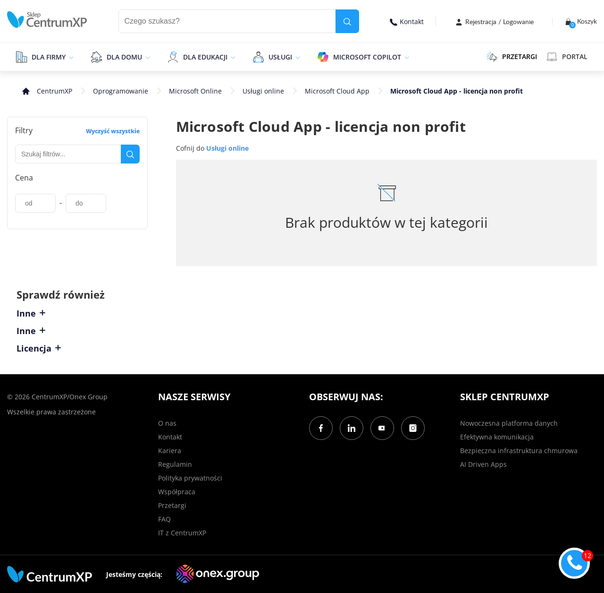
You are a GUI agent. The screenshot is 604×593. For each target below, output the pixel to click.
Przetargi (172, 505)
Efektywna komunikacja (497, 436)
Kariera (169, 450)
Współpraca (176, 491)
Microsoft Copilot (367, 56)
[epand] (70, 56)
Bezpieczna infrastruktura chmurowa (519, 450)
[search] (347, 21)
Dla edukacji (205, 56)
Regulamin (175, 464)
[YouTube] (382, 428)
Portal (566, 56)
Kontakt (407, 21)
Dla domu (124, 56)
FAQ (164, 519)
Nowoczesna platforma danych (509, 423)
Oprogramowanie (120, 90)
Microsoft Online (195, 90)
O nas (167, 423)
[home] (47, 19)
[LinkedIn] (351, 428)
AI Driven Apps (483, 464)
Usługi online (263, 90)
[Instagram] (413, 428)
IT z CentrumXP (182, 532)
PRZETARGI (512, 57)
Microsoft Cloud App (337, 90)
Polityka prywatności (190, 477)
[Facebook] (321, 428)
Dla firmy (49, 56)
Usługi (280, 56)
